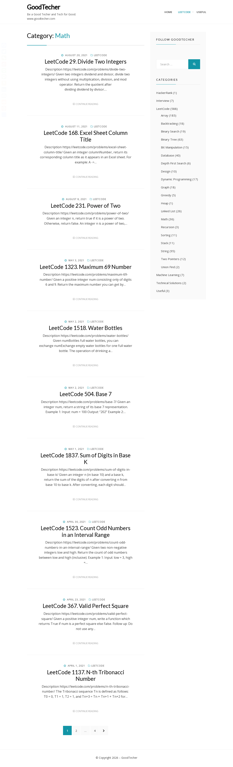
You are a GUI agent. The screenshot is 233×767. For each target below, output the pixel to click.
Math (164, 219)
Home (168, 12)
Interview (162, 101)
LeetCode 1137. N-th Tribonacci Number (85, 675)
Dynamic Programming (176, 179)
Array (164, 115)
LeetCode (184, 12)
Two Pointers (170, 259)
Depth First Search (173, 163)
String (165, 251)
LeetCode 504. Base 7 (85, 394)
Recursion (167, 227)
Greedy (166, 195)
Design (165, 171)
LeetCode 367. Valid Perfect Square (86, 605)
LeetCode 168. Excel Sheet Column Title (86, 136)
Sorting (166, 235)
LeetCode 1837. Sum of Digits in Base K (86, 458)
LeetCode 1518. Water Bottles (85, 327)
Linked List (168, 211)
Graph (165, 187)
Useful (201, 12)
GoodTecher (43, 7)
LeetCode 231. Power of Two (86, 205)
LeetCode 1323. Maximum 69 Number (86, 266)
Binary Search (170, 131)
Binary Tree (169, 139)
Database (167, 155)
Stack (164, 243)
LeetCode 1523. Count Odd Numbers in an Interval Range (85, 531)
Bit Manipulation (171, 147)
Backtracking (169, 123)
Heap (164, 203)
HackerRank (164, 93)
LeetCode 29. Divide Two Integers (85, 61)
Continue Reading (87, 104)
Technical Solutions (169, 283)
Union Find (168, 267)
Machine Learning (168, 275)
